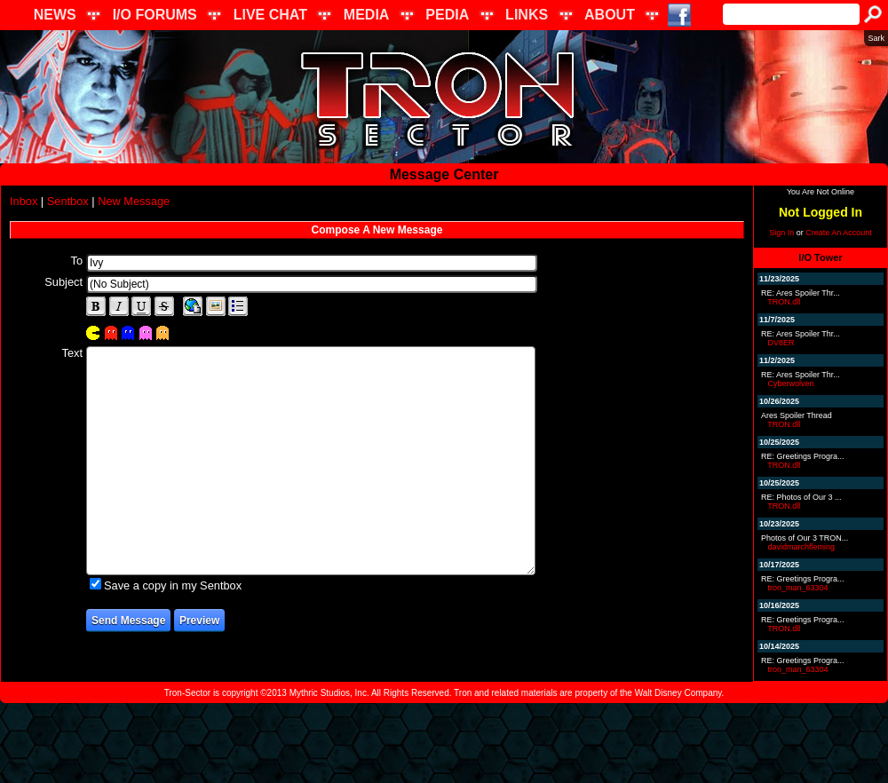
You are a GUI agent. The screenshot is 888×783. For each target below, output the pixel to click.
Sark (876, 38)
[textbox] (311, 263)
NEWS (55, 14)
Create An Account (838, 232)
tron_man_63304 (798, 587)
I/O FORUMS (155, 14)
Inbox (23, 201)
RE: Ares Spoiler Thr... (800, 293)
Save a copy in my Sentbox (173, 585)
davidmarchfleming (802, 546)
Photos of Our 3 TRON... (804, 538)
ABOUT (609, 14)
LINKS (526, 14)
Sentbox (68, 201)
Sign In (781, 232)
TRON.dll (783, 301)
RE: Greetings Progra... (802, 456)
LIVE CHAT (270, 14)
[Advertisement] (444, 743)
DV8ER (781, 342)
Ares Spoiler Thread (796, 415)
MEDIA (367, 14)
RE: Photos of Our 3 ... (801, 497)
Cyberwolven (791, 383)
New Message (134, 201)
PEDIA (447, 14)
